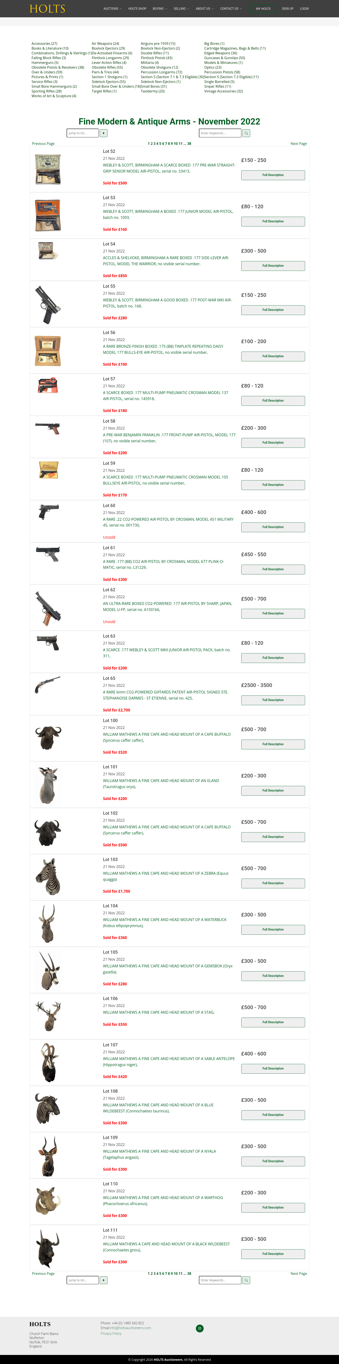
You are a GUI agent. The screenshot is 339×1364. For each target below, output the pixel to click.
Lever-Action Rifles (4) (109, 62)
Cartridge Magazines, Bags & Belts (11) (235, 48)
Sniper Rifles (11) (217, 86)
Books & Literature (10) (50, 48)
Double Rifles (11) (155, 53)
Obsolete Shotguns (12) (159, 67)
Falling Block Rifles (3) (49, 57)
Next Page (299, 143)
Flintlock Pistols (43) (156, 57)
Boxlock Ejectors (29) (108, 48)
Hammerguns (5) (45, 62)
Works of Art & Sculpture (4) (54, 96)
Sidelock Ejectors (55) (109, 81)
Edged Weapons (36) (220, 53)
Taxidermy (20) (153, 91)
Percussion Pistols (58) (222, 72)
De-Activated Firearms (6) (112, 53)
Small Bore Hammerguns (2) (54, 86)
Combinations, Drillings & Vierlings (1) (62, 53)
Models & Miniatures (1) (223, 62)
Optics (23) (212, 67)
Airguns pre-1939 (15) (158, 43)
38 (189, 143)
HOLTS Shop (137, 8)
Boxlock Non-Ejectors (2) (160, 48)
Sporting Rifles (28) (47, 91)
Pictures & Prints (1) (47, 76)
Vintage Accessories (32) (223, 91)
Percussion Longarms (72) (161, 72)
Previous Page (43, 143)
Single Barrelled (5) (219, 81)
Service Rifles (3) (45, 81)
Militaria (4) (150, 62)
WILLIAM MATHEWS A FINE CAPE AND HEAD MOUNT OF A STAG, (159, 1012)
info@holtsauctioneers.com (130, 1328)
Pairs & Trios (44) (105, 72)
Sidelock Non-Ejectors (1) (161, 81)
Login (304, 8)
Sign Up (287, 8)
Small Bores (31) (154, 86)
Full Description (273, 175)
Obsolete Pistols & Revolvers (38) (58, 67)
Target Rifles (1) (104, 91)
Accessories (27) (44, 43)
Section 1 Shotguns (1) (110, 76)
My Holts (263, 8)
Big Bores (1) (214, 43)
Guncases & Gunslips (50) (224, 57)
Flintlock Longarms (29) (110, 57)
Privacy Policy (111, 1334)
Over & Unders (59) (47, 72)
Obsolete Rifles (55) (107, 67)
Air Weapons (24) (105, 43)
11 (180, 143)
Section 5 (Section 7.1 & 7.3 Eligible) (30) (172, 76)
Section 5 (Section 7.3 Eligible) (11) (231, 76)
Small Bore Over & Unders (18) (116, 86)
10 (175, 143)
